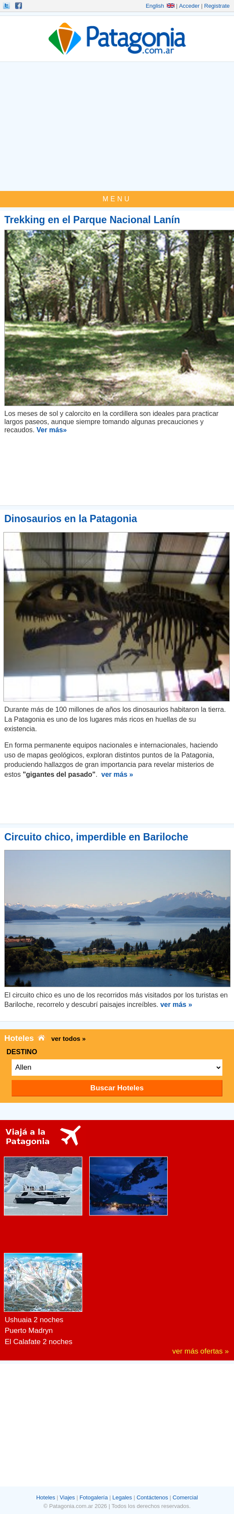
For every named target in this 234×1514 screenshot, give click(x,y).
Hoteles (45, 1497)
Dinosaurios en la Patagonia (70, 518)
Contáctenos (152, 1497)
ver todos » (68, 1038)
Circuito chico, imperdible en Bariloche (96, 837)
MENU (117, 199)
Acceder (189, 6)
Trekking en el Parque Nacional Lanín (92, 219)
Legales (122, 1497)
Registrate (217, 6)
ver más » (117, 774)
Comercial (185, 1497)
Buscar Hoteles (117, 1088)
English (160, 6)
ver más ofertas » (200, 1351)
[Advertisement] (117, 126)
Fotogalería (93, 1497)
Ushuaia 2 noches (34, 1320)
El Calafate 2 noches (38, 1342)
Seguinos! (7, 5)
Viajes (67, 1497)
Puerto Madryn (29, 1330)
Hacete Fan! (19, 5)
